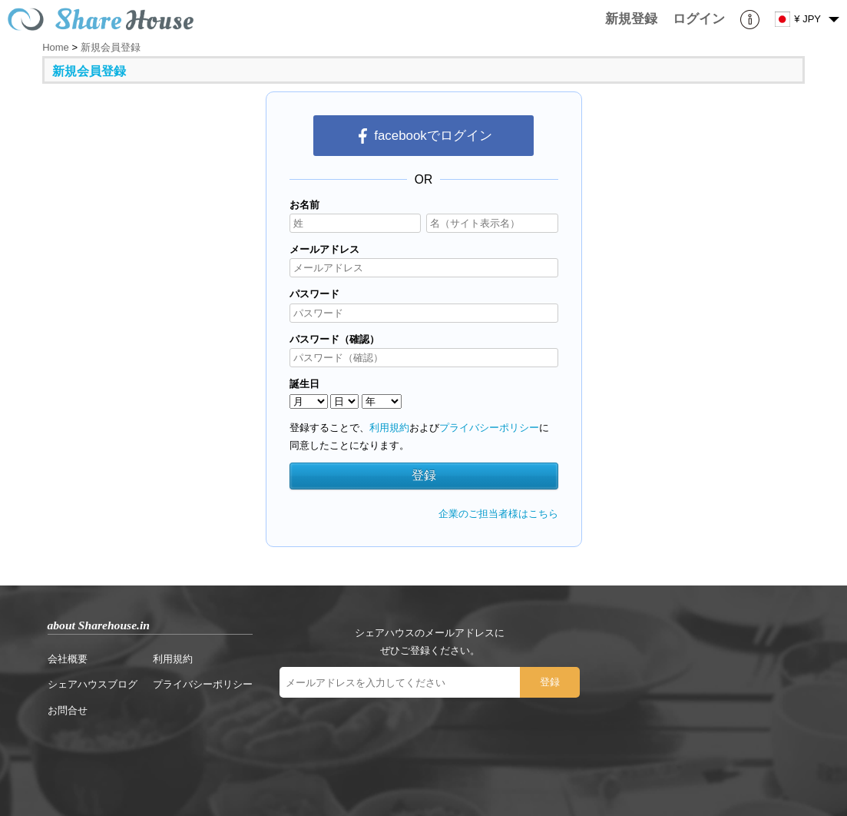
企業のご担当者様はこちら (498, 513)
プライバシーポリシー (489, 427)
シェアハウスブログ (92, 684)
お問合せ (68, 710)
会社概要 (68, 659)
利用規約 (389, 427)
